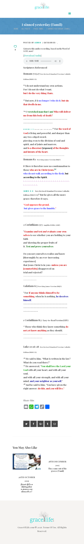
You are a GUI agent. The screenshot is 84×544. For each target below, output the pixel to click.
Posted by (32, 42)
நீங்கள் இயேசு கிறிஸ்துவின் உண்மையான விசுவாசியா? (27, 488)
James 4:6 (28, 191)
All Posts (26, 28)
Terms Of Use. (50, 527)
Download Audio (32, 55)
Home (16, 28)
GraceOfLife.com (26, 527)
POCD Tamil (38, 28)
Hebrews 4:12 (28, 129)
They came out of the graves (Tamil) (57, 469)
